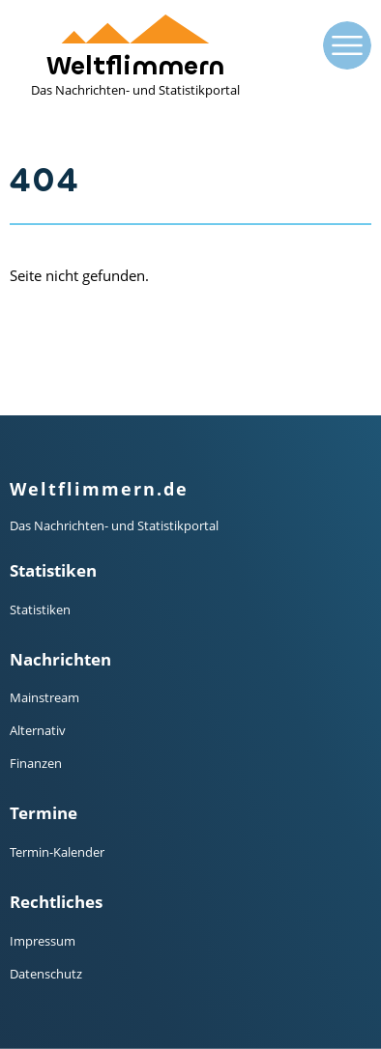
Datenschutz (46, 973)
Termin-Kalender (57, 852)
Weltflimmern (135, 56)
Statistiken (40, 609)
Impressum (42, 941)
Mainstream (44, 697)
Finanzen (36, 763)
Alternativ (38, 730)
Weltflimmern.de (99, 488)
